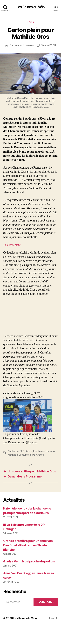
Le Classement (11, 245)
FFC (22, 451)
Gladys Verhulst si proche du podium (29, 561)
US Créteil (38, 454)
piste (28, 454)
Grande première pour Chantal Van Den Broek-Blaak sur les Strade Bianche (28, 545)
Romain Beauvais (24, 45)
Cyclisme (13, 451)
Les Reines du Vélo (30, 7)
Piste (30, 21)
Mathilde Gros (16, 454)
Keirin (29, 451)
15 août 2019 (48, 45)
